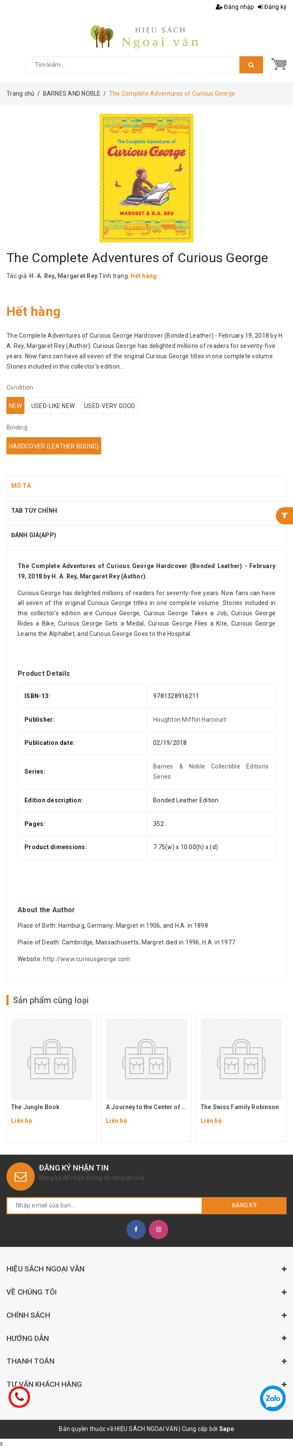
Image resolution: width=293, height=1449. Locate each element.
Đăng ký (272, 6)
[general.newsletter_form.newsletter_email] (104, 1205)
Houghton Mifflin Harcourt (189, 719)
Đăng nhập (235, 6)
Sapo (226, 1428)
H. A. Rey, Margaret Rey (63, 275)
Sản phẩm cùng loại (51, 1000)
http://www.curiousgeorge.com (86, 959)
